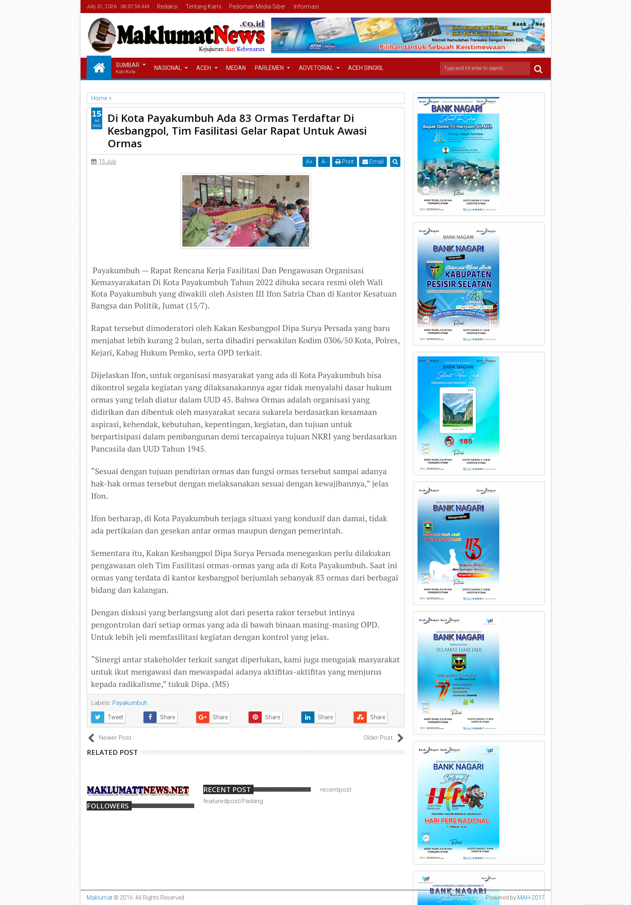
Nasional (168, 68)
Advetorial (316, 68)
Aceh (203, 68)
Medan (236, 68)
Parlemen (269, 68)
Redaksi (167, 6)
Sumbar (127, 68)
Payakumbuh (129, 703)
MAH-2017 (531, 897)
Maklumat (99, 897)
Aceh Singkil (366, 68)
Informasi (306, 6)
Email (373, 161)
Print (345, 161)
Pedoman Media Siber (257, 6)
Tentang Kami (203, 6)
